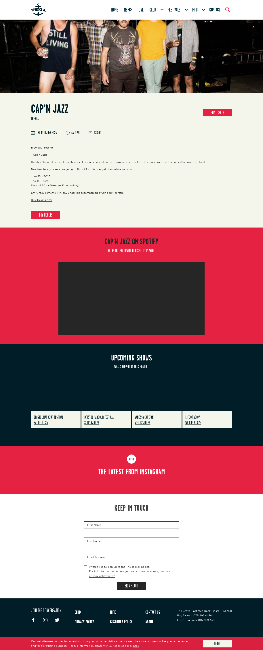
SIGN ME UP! (131, 585)
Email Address (96, 557)
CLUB (78, 612)
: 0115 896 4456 (194, 615)
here (136, 645)
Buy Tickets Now (41, 199)
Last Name (94, 541)
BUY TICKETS (217, 112)
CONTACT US (152, 612)
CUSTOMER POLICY (121, 621)
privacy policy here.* (102, 575)
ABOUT (149, 621)
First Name (94, 524)
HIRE (113, 612)
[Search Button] (227, 9)
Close (217, 643)
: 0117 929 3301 (196, 620)
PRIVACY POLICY (84, 621)
